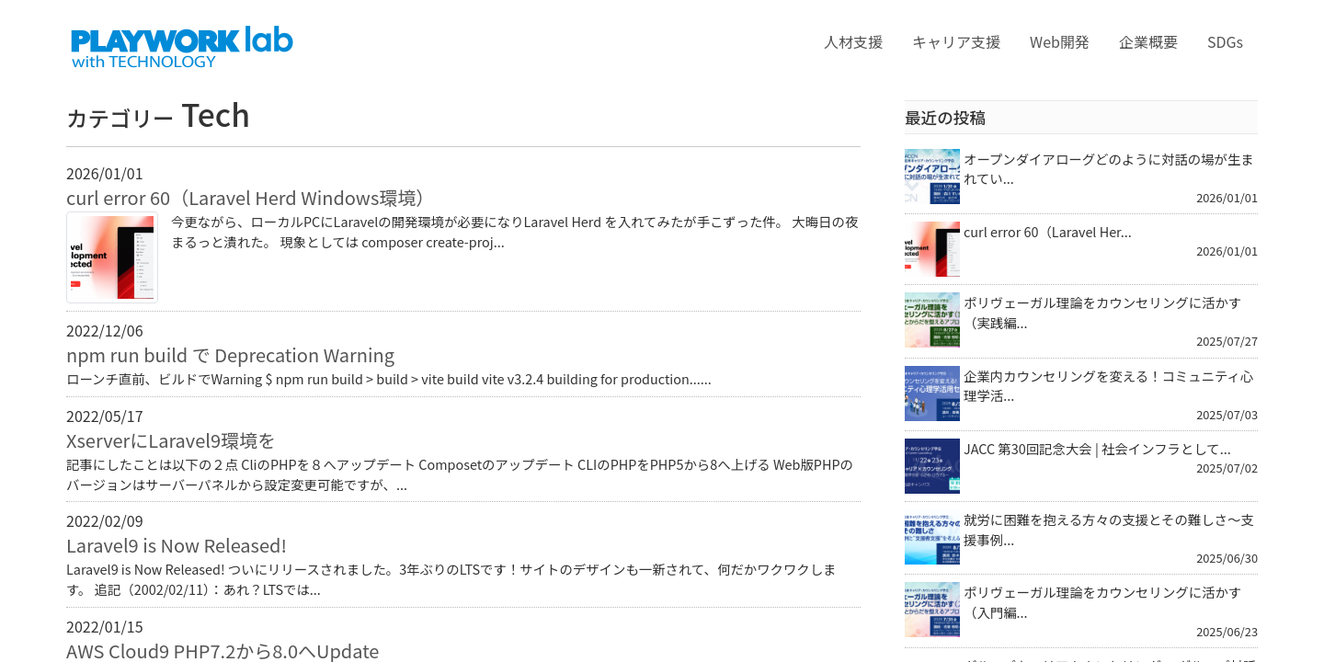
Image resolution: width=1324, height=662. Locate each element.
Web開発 (1060, 41)
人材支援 (853, 41)
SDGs (1225, 41)
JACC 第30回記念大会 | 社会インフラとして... (1097, 448)
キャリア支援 (956, 41)
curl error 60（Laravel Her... (1048, 231)
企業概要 (1148, 41)
